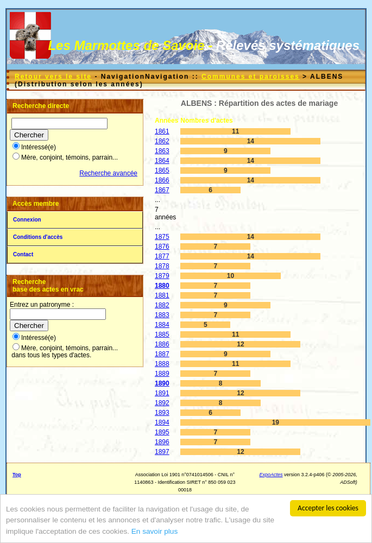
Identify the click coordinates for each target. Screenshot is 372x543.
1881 (162, 295)
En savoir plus (154, 532)
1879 (162, 276)
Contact (23, 254)
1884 (162, 325)
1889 (162, 373)
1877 (162, 256)
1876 (162, 246)
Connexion (27, 220)
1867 (162, 190)
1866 (162, 180)
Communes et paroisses (250, 76)
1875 (162, 237)
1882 (162, 305)
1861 (162, 131)
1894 (162, 422)
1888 (162, 364)
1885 (162, 334)
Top (16, 474)
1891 (162, 393)
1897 (162, 452)
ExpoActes (271, 474)
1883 (162, 315)
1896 (162, 442)
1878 (162, 266)
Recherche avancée (108, 173)
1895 (162, 432)
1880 (162, 285)
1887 (162, 354)
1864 (162, 161)
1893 (162, 412)
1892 (162, 403)
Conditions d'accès (37, 237)
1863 (162, 151)
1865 (162, 170)
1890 (162, 383)
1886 (162, 344)
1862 (162, 141)
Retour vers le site (53, 76)
